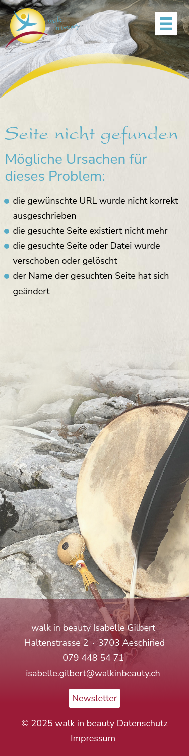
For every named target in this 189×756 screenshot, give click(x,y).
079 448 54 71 (94, 658)
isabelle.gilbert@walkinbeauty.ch (93, 673)
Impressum (93, 738)
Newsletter (94, 698)
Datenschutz (142, 723)
